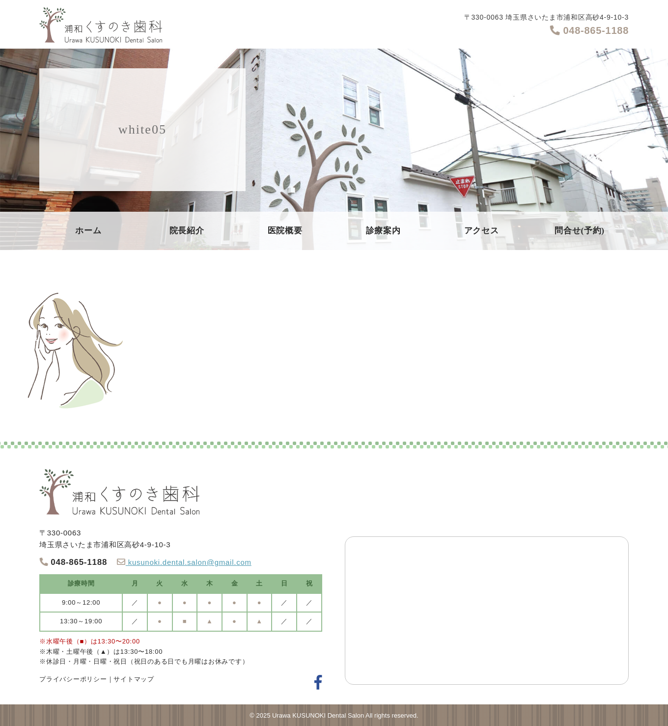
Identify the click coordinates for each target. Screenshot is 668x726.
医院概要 (285, 230)
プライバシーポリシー (73, 679)
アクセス (481, 230)
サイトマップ (133, 679)
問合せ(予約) (580, 230)
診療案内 (383, 230)
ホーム (88, 230)
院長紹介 (186, 230)
